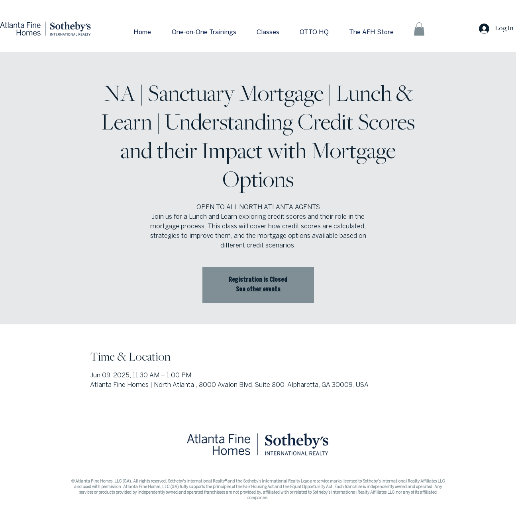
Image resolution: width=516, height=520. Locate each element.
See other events (258, 289)
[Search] (445, 26)
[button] (419, 28)
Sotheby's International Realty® (198, 481)
